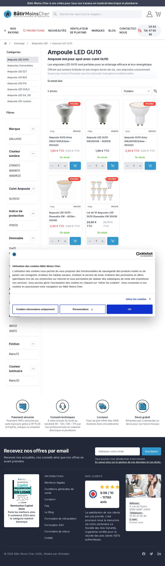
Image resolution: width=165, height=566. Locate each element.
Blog (112, 30)
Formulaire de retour (57, 531)
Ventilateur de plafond (79, 30)
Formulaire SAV (54, 525)
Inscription (151, 451)
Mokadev (63, 553)
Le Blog (49, 512)
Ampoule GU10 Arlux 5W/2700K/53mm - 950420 (60, 141)
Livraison (49, 499)
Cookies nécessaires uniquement (35, 309)
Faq (46, 505)
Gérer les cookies (136, 299)
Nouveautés (57, 30)
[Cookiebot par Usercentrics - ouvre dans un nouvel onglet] (138, 254)
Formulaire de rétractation (60, 518)
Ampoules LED (40, 43)
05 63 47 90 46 (152, 30)
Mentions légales (54, 482)
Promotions (33, 30)
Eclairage (19, 43)
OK (129, 309)
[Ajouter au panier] (75, 166)
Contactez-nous (128, 30)
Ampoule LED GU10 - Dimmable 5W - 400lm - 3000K (62, 216)
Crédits (48, 537)
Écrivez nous (136, 522)
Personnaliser (82, 309)
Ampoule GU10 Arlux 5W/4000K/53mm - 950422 (135, 141)
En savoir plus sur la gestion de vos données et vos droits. (128, 462)
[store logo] (26, 14)
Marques (98, 30)
